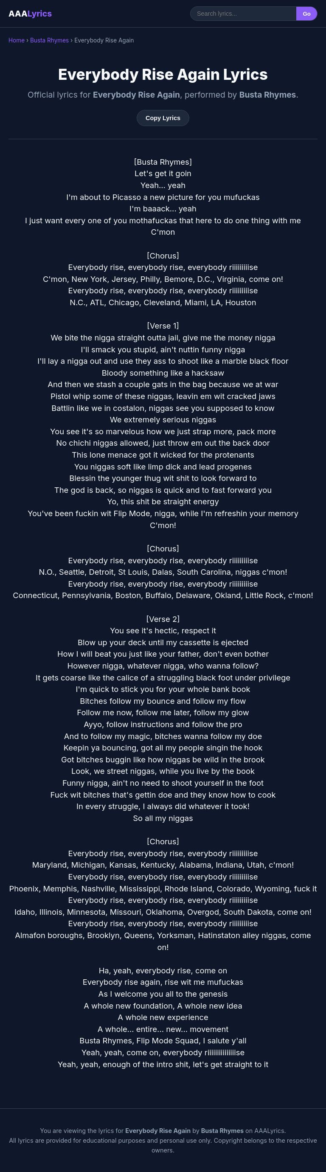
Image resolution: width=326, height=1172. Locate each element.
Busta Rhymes (49, 40)
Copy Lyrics (163, 118)
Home (16, 40)
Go (307, 14)
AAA (30, 13)
